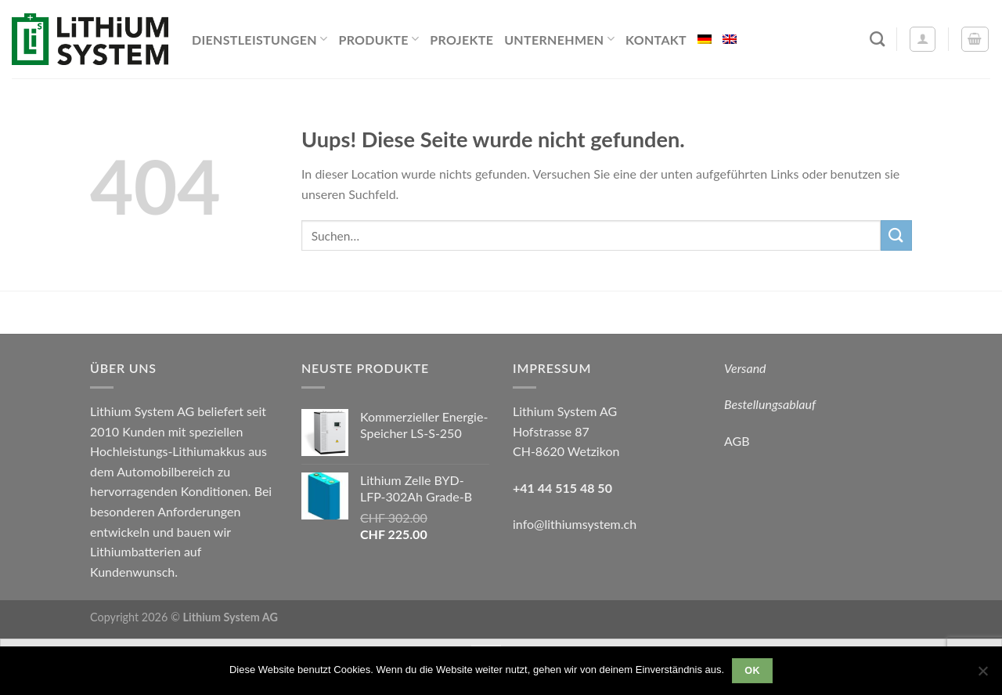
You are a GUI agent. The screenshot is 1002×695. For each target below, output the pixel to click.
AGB (737, 440)
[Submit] (896, 235)
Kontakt (656, 39)
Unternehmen (559, 38)
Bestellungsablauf (770, 403)
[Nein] (982, 675)
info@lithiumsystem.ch (574, 523)
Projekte (461, 39)
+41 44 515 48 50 (562, 487)
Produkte (378, 38)
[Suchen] (877, 39)
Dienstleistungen (259, 38)
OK (752, 670)
